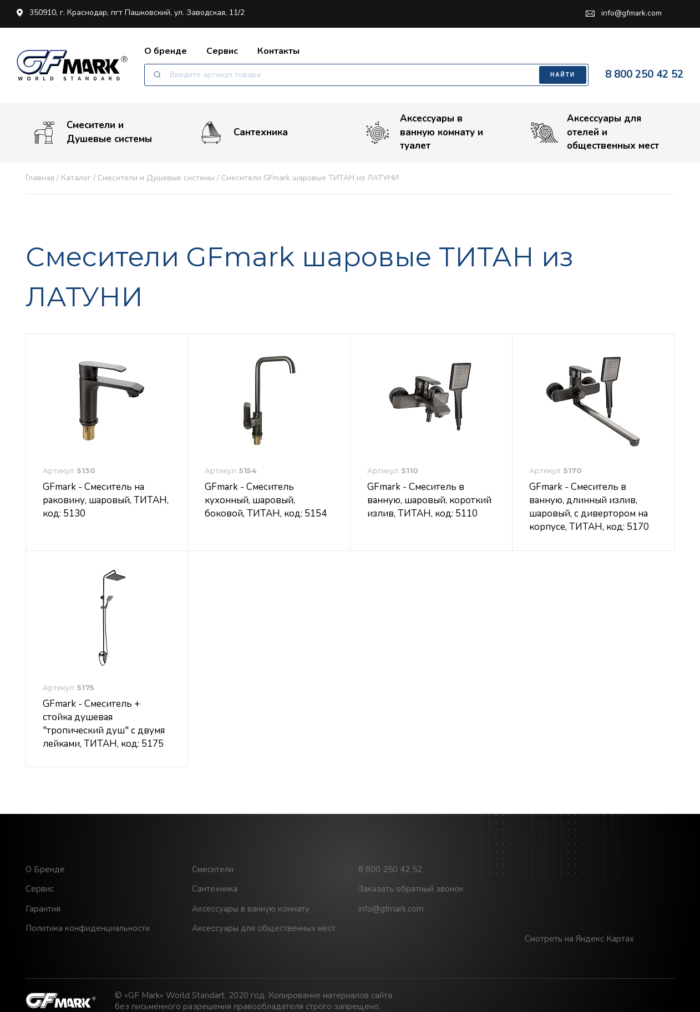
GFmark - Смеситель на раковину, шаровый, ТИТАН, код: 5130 (106, 502)
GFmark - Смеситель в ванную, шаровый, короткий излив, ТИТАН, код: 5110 (429, 502)
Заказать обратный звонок (411, 891)
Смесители (213, 871)
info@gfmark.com (623, 13)
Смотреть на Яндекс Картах (579, 941)
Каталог (76, 179)
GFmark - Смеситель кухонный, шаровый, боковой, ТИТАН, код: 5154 (266, 502)
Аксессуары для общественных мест (264, 929)
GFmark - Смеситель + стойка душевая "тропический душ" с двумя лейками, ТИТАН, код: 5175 (104, 725)
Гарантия (43, 910)
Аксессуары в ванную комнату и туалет (423, 133)
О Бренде (45, 871)
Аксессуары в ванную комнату (251, 910)
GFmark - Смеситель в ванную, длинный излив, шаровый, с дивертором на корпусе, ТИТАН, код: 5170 (589, 508)
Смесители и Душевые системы (91, 133)
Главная (40, 179)
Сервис (222, 51)
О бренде (165, 51)
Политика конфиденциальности (88, 929)
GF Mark (72, 65)
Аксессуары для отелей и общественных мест (595, 133)
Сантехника (242, 133)
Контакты (278, 51)
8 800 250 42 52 (644, 75)
